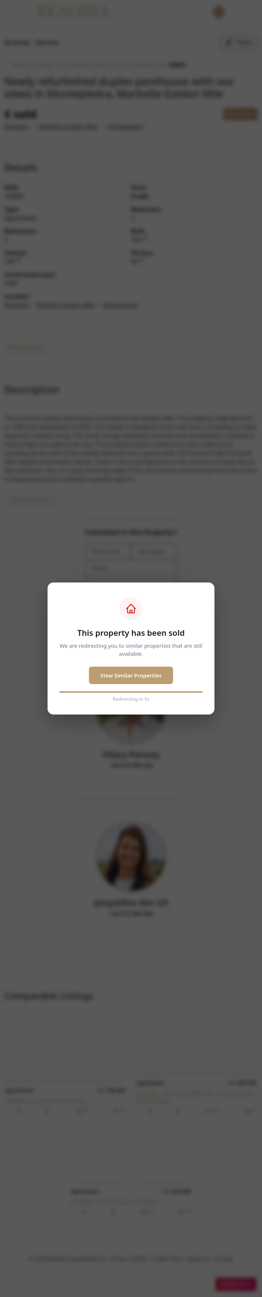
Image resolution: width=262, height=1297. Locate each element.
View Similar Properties (131, 675)
